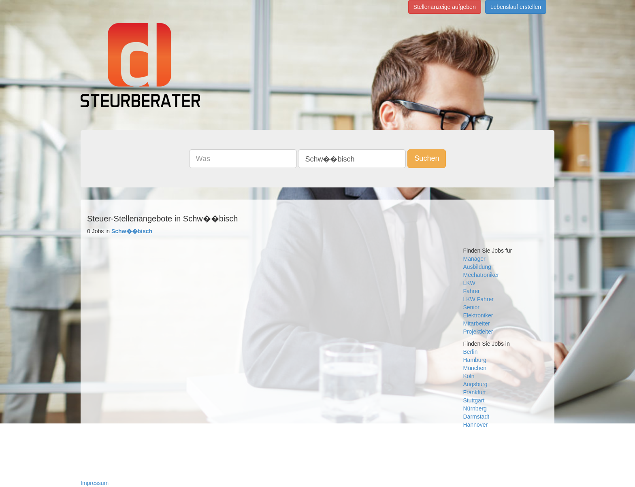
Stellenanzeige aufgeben (444, 7)
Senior (471, 307)
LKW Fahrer (478, 299)
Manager (474, 258)
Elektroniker (478, 315)
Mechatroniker (481, 275)
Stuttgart (474, 400)
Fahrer (471, 291)
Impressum (95, 483)
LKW (469, 283)
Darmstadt (476, 416)
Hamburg (475, 360)
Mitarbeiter (476, 323)
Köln (469, 376)
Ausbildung (477, 267)
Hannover (475, 424)
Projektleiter (478, 331)
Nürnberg (475, 408)
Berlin (470, 352)
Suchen (426, 158)
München (475, 368)
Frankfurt (474, 392)
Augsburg (475, 384)
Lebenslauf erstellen (515, 7)
